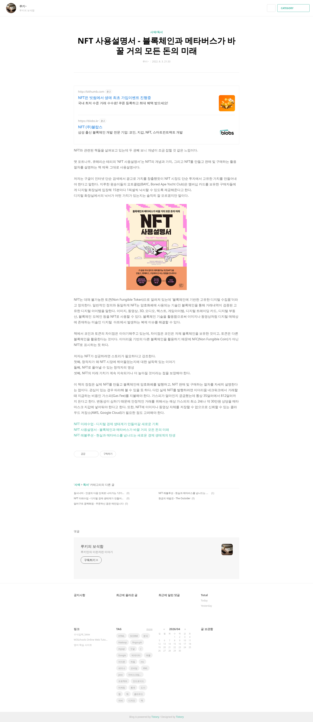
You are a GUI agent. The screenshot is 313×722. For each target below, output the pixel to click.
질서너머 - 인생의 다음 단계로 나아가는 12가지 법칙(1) (99, 493)
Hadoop (122, 642)
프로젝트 (122, 681)
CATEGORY (294, 8)
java (120, 674)
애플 (148, 655)
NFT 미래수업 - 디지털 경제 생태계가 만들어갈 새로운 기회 (116, 424)
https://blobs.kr (88, 121)
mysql (121, 648)
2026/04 (174, 629)
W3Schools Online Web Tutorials (91, 639)
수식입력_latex (82, 634)
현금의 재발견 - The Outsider (174, 498)
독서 (86, 485)
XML (145, 668)
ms (142, 661)
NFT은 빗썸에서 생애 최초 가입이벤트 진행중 (114, 97)
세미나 (121, 668)
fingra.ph (137, 642)
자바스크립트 (135, 674)
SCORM (134, 635)
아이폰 (121, 661)
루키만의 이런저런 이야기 (97, 552)
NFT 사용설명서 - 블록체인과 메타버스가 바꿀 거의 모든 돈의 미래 (156, 45)
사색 (77, 485)
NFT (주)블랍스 (90, 126)
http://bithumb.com (91, 91)
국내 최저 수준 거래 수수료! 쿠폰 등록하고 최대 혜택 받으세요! (123, 103)
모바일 (134, 668)
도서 (143, 687)
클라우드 (138, 694)
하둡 (133, 661)
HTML (121, 635)
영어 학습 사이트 (83, 645)
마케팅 (121, 687)
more (149, 629)
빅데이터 (135, 655)
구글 (132, 648)
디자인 (131, 700)
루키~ (25, 6)
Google (122, 655)
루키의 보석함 (92, 546)
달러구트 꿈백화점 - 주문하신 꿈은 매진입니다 (99, 503)
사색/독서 (156, 32)
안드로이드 (138, 681)
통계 (133, 687)
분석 (145, 635)
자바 (120, 700)
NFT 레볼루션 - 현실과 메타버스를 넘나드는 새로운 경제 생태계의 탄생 (124, 435)
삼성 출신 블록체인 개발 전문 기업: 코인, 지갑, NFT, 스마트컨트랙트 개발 (130, 132)
